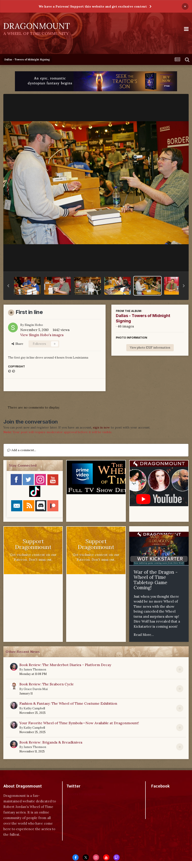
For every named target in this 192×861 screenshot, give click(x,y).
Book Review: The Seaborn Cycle (46, 684)
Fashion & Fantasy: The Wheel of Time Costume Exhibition (68, 703)
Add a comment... (21, 450)
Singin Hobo (34, 325)
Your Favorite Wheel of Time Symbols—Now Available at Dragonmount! (79, 723)
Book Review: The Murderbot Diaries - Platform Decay (65, 665)
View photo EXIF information (150, 347)
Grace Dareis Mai (36, 689)
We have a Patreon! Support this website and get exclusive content (93, 6)
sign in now (101, 427)
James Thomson (35, 669)
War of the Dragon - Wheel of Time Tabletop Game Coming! (156, 580)
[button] (8, 286)
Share (17, 344)
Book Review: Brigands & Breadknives (50, 742)
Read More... (144, 635)
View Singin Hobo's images (41, 335)
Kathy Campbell (34, 708)
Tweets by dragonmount (86, 794)
